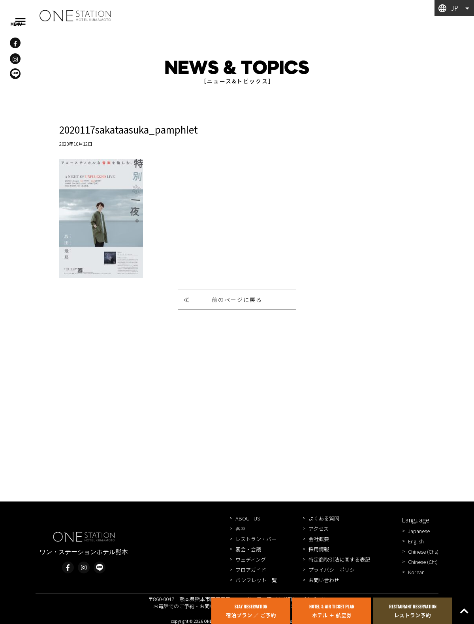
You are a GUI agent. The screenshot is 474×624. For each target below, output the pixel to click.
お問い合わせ (323, 580)
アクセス (318, 528)
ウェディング (250, 559)
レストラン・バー (255, 539)
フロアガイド (250, 569)
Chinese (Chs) (423, 551)
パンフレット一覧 (256, 580)
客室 (240, 528)
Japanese (419, 531)
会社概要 (318, 539)
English (416, 541)
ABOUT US (247, 518)
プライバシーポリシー (334, 569)
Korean (416, 572)
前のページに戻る (237, 300)
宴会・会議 (248, 549)
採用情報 (318, 549)
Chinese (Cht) (423, 562)
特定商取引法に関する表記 (339, 559)
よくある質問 (323, 518)
